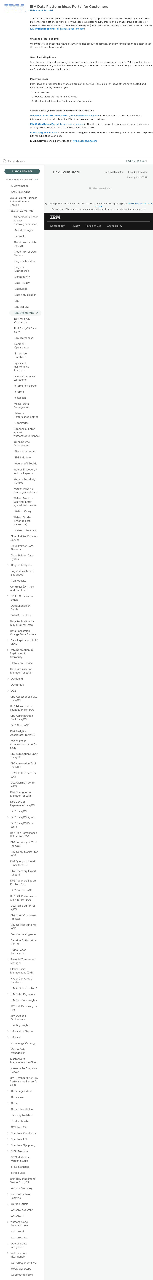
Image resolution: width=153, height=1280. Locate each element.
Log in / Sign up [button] (136, 160)
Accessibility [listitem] (114, 225)
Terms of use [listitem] (93, 225)
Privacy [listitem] (75, 225)
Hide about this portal (41, 10)
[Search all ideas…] (24, 161)
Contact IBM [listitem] (57, 225)
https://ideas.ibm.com (72, 28)
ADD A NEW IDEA (22, 171)
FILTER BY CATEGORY (19, 179)
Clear (36, 179)
